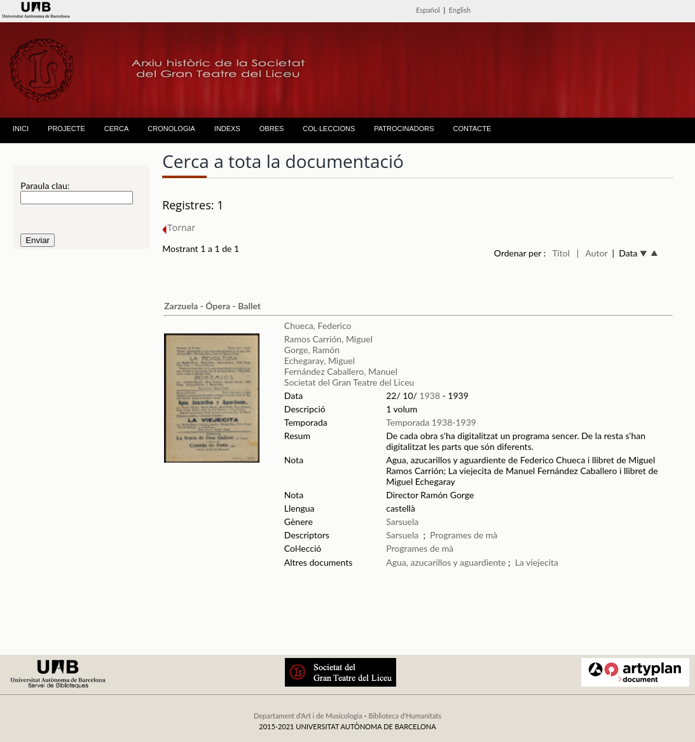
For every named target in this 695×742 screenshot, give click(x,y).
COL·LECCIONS (329, 128)
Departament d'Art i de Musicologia (308, 715)
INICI (21, 128)
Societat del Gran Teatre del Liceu (349, 382)
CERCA (116, 128)
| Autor (592, 253)
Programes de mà (463, 534)
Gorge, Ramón (312, 349)
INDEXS (227, 128)
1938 (430, 395)
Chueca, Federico (318, 325)
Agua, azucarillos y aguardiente (446, 562)
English (460, 10)
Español (428, 10)
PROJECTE (66, 128)
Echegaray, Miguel (319, 360)
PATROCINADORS (404, 128)
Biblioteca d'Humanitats (404, 715)
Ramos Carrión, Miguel (328, 338)
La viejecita (536, 562)
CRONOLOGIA (171, 128)
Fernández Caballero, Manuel (340, 371)
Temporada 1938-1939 (431, 422)
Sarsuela (402, 521)
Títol (561, 253)
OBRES (271, 128)
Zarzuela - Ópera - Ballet (212, 305)
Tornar (178, 227)
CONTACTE (472, 128)
